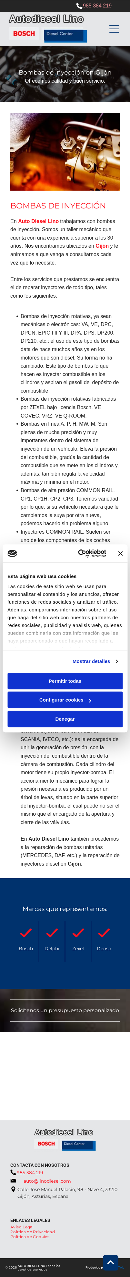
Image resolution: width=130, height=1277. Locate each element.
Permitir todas (65, 681)
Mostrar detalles (91, 661)
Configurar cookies (65, 700)
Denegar (65, 719)
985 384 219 (97, 5)
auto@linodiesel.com (47, 1181)
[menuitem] (24, 1226)
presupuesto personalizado (84, 1010)
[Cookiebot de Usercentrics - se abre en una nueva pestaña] (80, 554)
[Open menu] (114, 29)
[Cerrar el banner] (120, 553)
